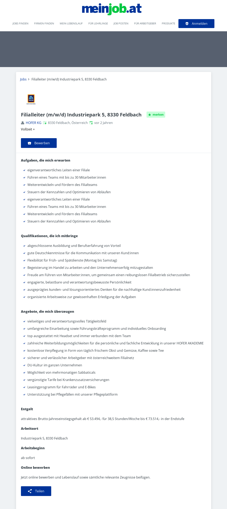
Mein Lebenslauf (71, 23)
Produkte (168, 23)
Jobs (23, 79)
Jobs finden (20, 23)
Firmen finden (44, 23)
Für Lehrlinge (98, 23)
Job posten (121, 23)
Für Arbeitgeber (145, 23)
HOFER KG (33, 122)
